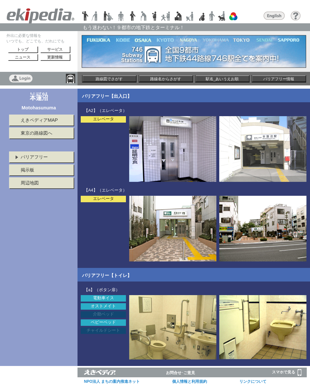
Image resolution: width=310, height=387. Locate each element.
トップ (22, 49)
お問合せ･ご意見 (180, 372)
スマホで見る (287, 372)
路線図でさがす (109, 79)
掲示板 (27, 169)
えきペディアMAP (39, 120)
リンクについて (252, 381)
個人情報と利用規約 (189, 381)
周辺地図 (30, 182)
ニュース (22, 57)
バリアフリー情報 (278, 79)
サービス (55, 49)
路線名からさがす (165, 79)
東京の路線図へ (36, 133)
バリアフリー (34, 157)
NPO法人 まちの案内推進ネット (112, 381)
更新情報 (55, 57)
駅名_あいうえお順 (222, 79)
